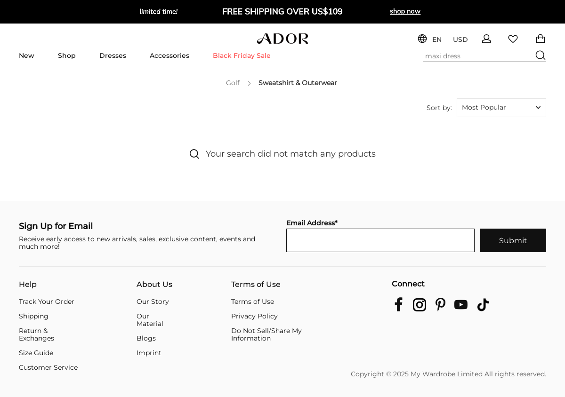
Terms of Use (256, 284)
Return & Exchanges (36, 334)
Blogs (146, 338)
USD (460, 40)
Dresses (112, 55)
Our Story (153, 301)
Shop (67, 55)
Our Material (150, 319)
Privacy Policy (254, 316)
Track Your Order (46, 301)
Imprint (149, 353)
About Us (154, 284)
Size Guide (36, 353)
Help (28, 284)
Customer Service (48, 367)
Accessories (169, 55)
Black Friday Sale (242, 55)
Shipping (33, 316)
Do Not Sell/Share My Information (266, 334)
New (26, 55)
